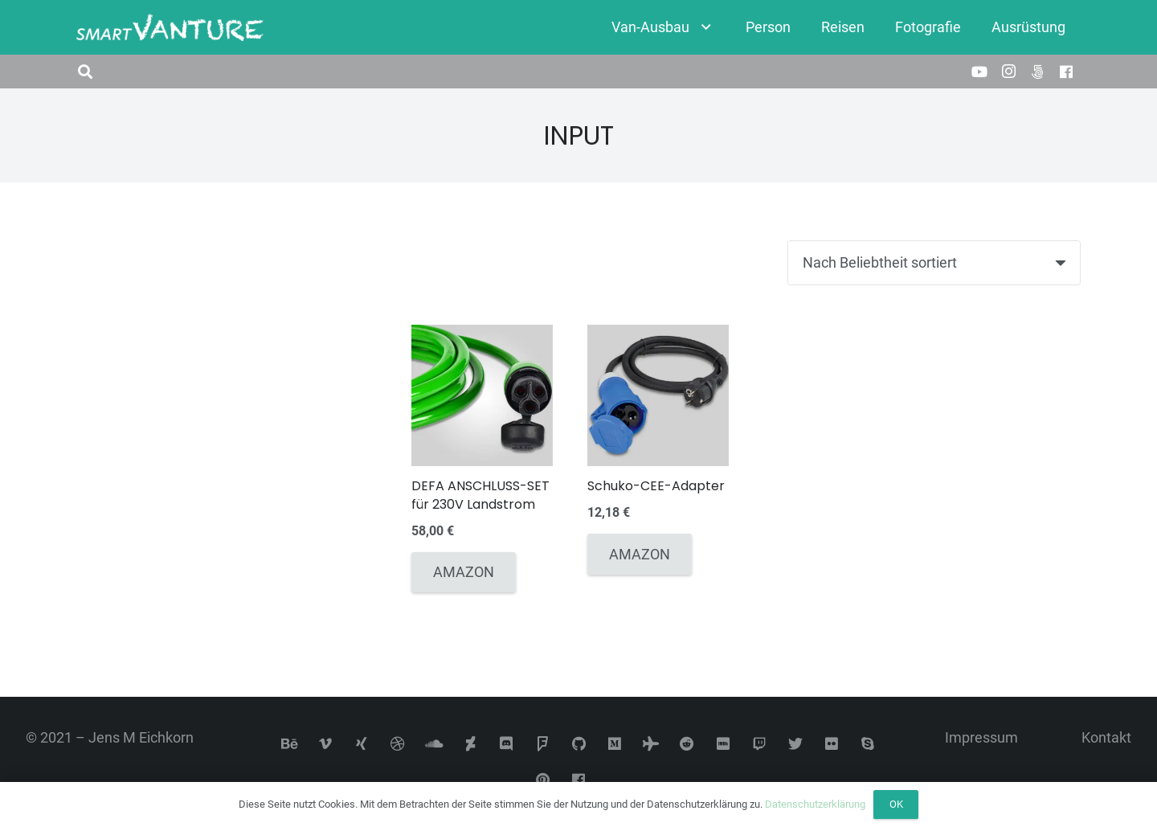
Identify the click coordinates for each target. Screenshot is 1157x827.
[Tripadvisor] (651, 744)
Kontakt (1106, 737)
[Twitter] (796, 744)
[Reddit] (687, 744)
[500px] (1037, 71)
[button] (85, 71)
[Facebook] (1066, 71)
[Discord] (507, 744)
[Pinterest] (543, 780)
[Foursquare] (543, 744)
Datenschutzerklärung (815, 804)
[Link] (170, 28)
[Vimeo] (326, 744)
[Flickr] (832, 744)
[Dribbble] (398, 744)
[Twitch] (760, 744)
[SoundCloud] (434, 744)
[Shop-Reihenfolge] (934, 262)
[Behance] (290, 744)
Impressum (981, 737)
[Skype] (868, 744)
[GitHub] (579, 744)
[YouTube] (979, 71)
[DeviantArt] (470, 744)
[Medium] (615, 744)
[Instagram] (1008, 71)
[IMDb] (723, 744)
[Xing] (362, 744)
